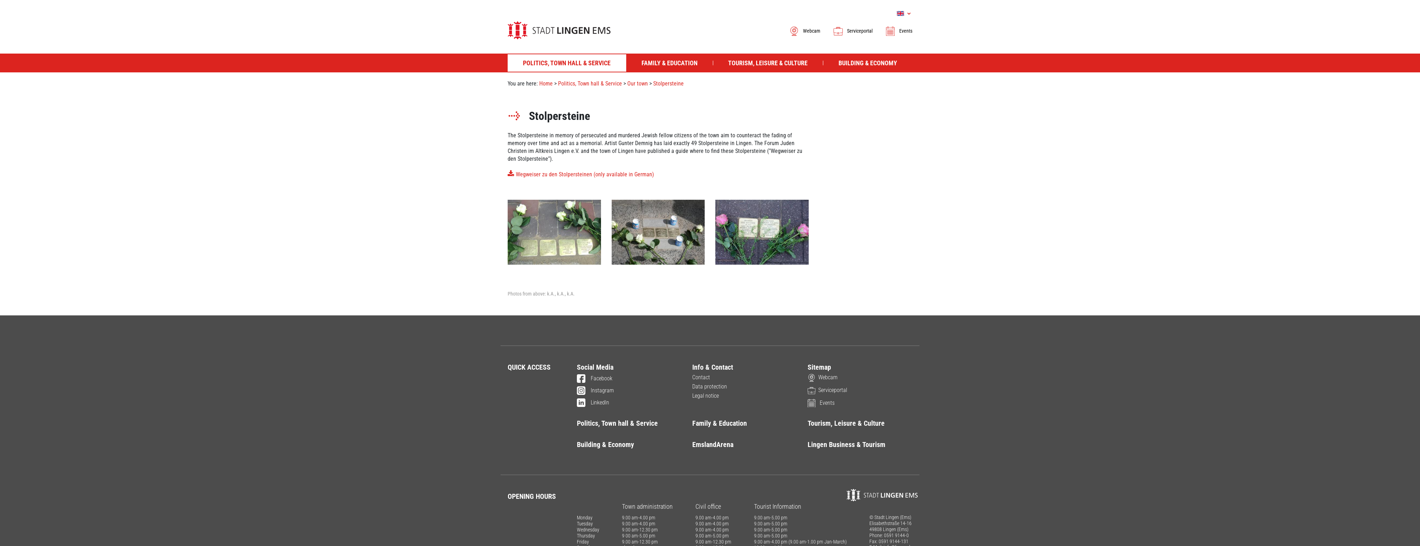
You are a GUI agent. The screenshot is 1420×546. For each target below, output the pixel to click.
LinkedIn (593, 403)
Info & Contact (712, 367)
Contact (701, 377)
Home (546, 83)
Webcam (804, 31)
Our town (637, 83)
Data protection (709, 386)
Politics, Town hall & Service (590, 83)
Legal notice (705, 395)
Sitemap (819, 367)
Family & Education (719, 423)
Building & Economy (605, 444)
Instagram (595, 391)
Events (898, 31)
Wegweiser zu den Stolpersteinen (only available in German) (585, 174)
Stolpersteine (668, 83)
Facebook (594, 379)
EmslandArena (712, 444)
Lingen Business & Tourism (846, 444)
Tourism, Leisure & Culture (846, 423)
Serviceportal (853, 31)
